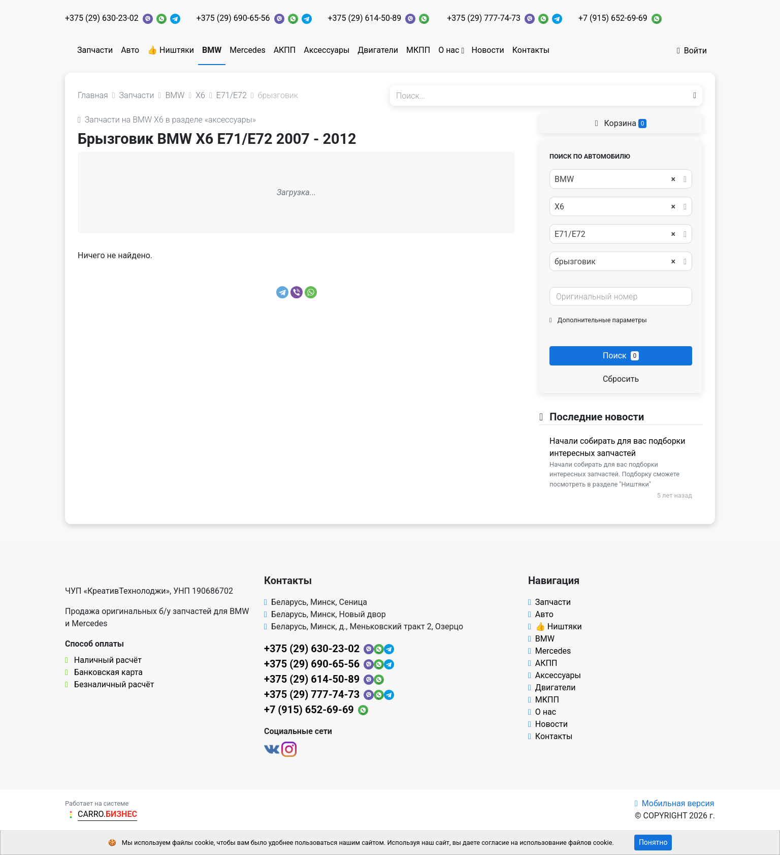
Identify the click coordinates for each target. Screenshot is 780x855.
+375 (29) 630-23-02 (102, 18)
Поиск (621, 355)
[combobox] (621, 179)
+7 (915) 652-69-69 (612, 18)
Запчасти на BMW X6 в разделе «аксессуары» (167, 120)
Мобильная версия (674, 803)
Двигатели (378, 50)
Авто (130, 50)
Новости (488, 50)
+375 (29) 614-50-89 (365, 18)
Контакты (530, 50)
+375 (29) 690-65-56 (233, 18)
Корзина (621, 123)
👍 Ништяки (170, 50)
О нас (448, 50)
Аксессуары (326, 50)
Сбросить (621, 379)
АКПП (285, 50)
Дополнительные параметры (598, 320)
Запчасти (95, 50)
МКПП (418, 50)
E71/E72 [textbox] (615, 234)
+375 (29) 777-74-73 (484, 18)
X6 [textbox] (615, 207)
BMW (211, 50)
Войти (692, 50)
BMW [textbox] (615, 179)
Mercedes (247, 50)
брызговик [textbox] (615, 262)
